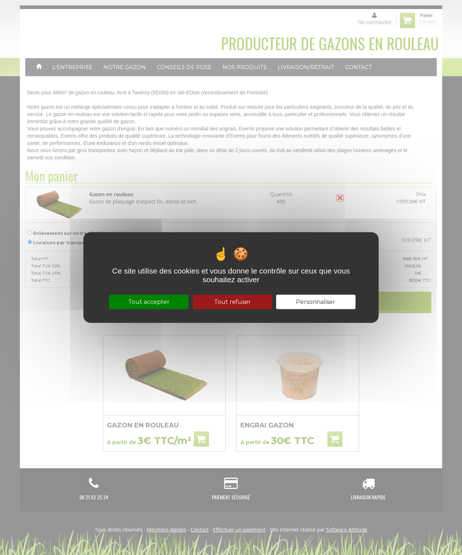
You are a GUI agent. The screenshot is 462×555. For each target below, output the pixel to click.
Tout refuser (232, 301)
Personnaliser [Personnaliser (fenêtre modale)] (315, 301)
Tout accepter (149, 301)
